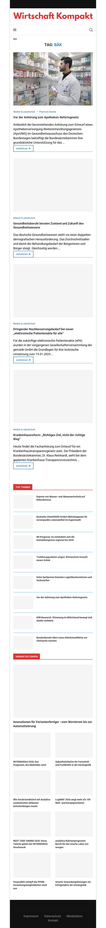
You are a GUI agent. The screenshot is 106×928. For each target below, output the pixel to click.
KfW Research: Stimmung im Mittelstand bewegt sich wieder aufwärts (64, 619)
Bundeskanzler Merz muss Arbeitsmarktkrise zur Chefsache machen (61, 639)
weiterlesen (23, 148)
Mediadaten (74, 916)
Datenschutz (52, 916)
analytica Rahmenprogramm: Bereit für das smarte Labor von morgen (71, 844)
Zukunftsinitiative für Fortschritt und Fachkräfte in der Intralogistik (73, 763)
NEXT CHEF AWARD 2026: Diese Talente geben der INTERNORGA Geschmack (30, 844)
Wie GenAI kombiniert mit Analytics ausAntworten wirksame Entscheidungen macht (31, 802)
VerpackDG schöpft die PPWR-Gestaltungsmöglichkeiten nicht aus (30, 885)
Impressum (31, 916)
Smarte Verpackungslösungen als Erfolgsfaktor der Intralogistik (73, 884)
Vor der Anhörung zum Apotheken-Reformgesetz (46, 117)
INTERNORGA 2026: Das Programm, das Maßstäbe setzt (29, 763)
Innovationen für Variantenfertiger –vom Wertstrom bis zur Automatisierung (52, 724)
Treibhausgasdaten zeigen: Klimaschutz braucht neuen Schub (62, 559)
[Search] (91, 30)
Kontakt (53, 920)
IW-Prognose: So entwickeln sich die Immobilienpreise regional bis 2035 (55, 539)
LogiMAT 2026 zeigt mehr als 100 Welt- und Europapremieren (72, 801)
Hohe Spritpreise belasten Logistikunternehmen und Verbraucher (64, 579)
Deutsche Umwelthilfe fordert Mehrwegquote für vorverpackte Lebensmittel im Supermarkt (61, 518)
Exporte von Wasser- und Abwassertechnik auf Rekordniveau (60, 498)
